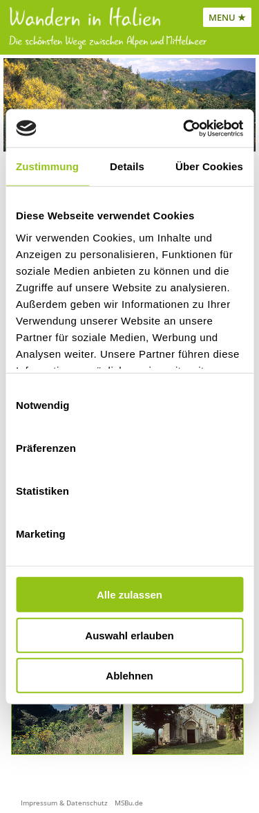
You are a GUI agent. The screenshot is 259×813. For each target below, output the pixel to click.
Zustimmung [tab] (47, 166)
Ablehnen (129, 676)
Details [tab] (127, 166)
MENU (222, 17)
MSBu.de (129, 802)
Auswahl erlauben (129, 635)
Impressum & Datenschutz (64, 802)
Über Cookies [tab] (209, 166)
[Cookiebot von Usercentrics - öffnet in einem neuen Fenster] (184, 128)
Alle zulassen (129, 595)
